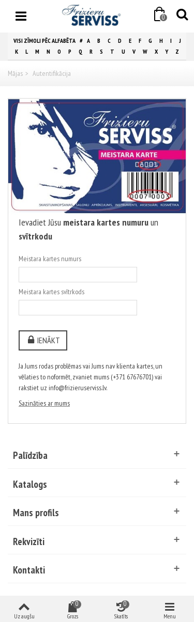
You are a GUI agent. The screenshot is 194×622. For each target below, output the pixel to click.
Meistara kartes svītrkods (51, 291)
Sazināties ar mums (44, 403)
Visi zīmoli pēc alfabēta (44, 40)
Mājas (15, 73)
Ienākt (43, 340)
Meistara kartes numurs (50, 258)
